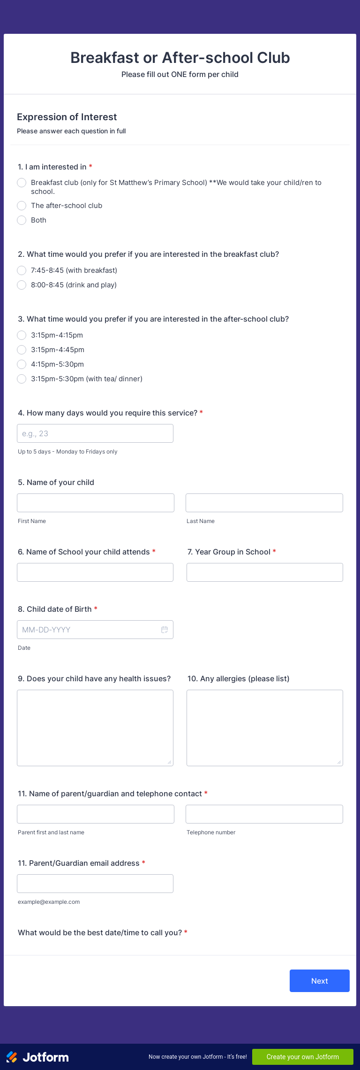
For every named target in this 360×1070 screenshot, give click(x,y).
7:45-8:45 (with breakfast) (74, 270)
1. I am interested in (55, 166)
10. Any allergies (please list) (239, 678)
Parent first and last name (51, 832)
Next (319, 980)
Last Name (201, 520)
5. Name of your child (56, 482)
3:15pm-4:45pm (57, 349)
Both (38, 220)
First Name (32, 520)
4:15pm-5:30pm (57, 364)
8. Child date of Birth (58, 609)
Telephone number (211, 832)
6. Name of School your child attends (87, 551)
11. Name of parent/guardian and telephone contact (113, 793)
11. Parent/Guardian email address (81, 863)
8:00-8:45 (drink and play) (74, 284)
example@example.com (49, 901)
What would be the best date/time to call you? (103, 932)
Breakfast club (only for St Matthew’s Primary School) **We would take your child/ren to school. (176, 187)
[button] (164, 629)
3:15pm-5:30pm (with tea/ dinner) (86, 378)
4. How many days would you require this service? (110, 412)
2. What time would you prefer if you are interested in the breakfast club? (148, 254)
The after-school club (66, 205)
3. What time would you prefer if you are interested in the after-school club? (153, 318)
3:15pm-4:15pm (57, 335)
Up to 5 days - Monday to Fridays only (68, 451)
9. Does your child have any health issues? (94, 678)
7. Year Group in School (232, 551)
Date (24, 647)
